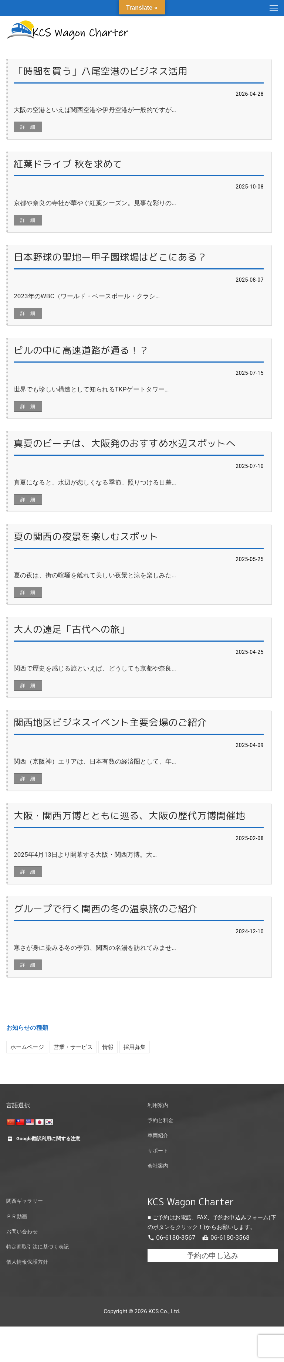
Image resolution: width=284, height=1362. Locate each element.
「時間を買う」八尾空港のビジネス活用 (100, 71)
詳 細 (28, 127)
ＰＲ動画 (16, 1216)
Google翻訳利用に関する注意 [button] (43, 1138)
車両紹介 (158, 1135)
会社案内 (158, 1166)
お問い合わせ (22, 1232)
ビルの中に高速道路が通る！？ (81, 350)
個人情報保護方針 (27, 1262)
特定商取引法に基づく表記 (37, 1247)
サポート (158, 1151)
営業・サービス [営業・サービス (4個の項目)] (73, 1047)
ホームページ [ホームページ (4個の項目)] (27, 1047)
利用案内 (158, 1105)
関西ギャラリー (24, 1201)
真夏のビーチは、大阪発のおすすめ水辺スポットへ (125, 443)
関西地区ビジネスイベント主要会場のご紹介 (110, 722)
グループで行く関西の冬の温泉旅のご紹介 (105, 908)
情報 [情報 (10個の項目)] (108, 1047)
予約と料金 (161, 1120)
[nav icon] (274, 8)
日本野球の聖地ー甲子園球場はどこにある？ (110, 257)
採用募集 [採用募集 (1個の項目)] (135, 1047)
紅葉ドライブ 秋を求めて (68, 164)
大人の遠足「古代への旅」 (71, 629)
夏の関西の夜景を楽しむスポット (86, 536)
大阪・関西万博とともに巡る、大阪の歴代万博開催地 (129, 815)
